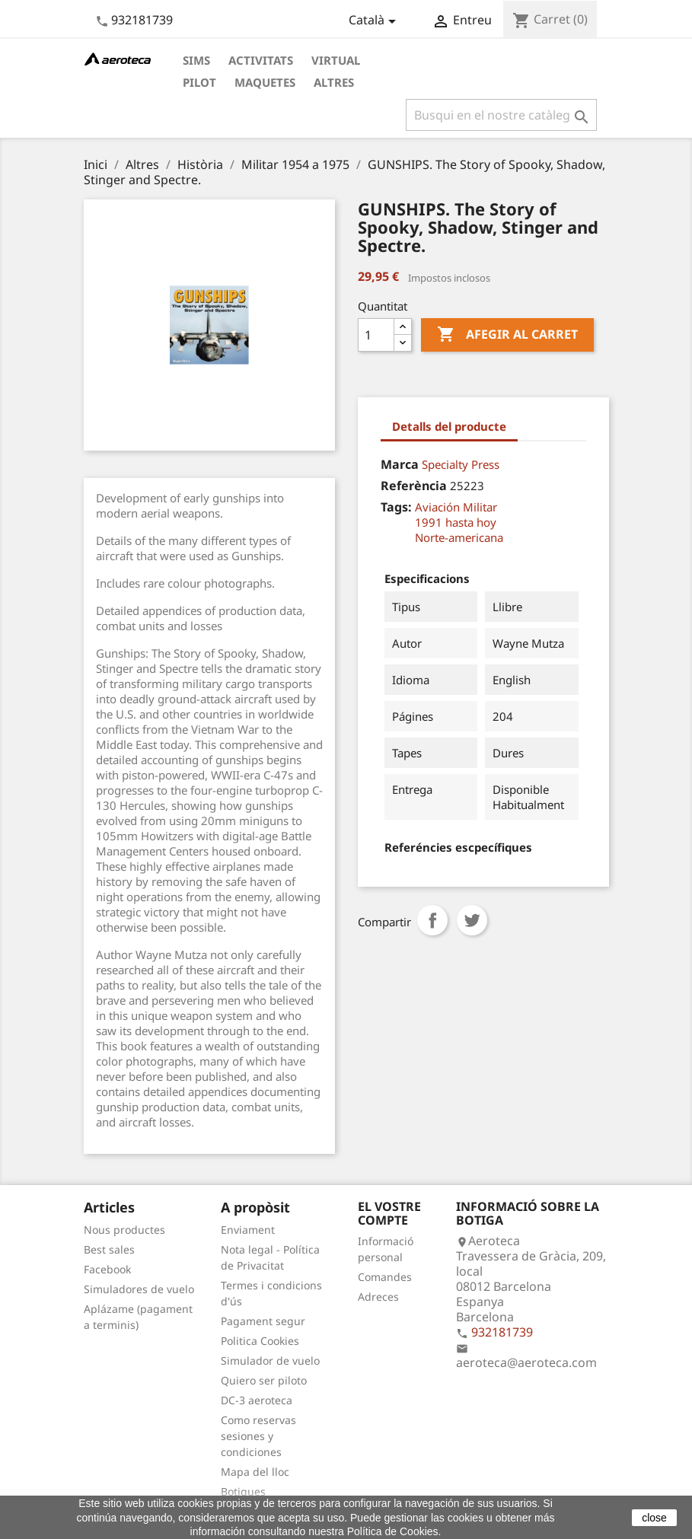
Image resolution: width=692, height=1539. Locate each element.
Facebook (107, 1269)
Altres (334, 82)
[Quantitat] (376, 335)
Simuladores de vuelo (139, 1289)
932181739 (142, 19)
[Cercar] (501, 115)
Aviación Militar (456, 507)
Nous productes (124, 1229)
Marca (400, 464)
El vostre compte (389, 1213)
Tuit (472, 920)
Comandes (385, 1277)
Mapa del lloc (255, 1471)
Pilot (199, 82)
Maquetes (264, 82)
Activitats (260, 60)
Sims (196, 60)
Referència (414, 485)
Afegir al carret (507, 335)
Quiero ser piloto (264, 1380)
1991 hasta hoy (455, 522)
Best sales (109, 1249)
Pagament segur (263, 1321)
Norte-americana (459, 537)
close (654, 1518)
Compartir (432, 920)
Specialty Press (460, 464)
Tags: (396, 507)
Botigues (243, 1491)
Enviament (248, 1229)
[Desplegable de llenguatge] (375, 21)
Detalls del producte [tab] (449, 426)
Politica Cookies (260, 1340)
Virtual (335, 60)
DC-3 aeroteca (256, 1400)
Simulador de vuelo (270, 1360)
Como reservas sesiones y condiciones (258, 1436)
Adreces (378, 1296)
